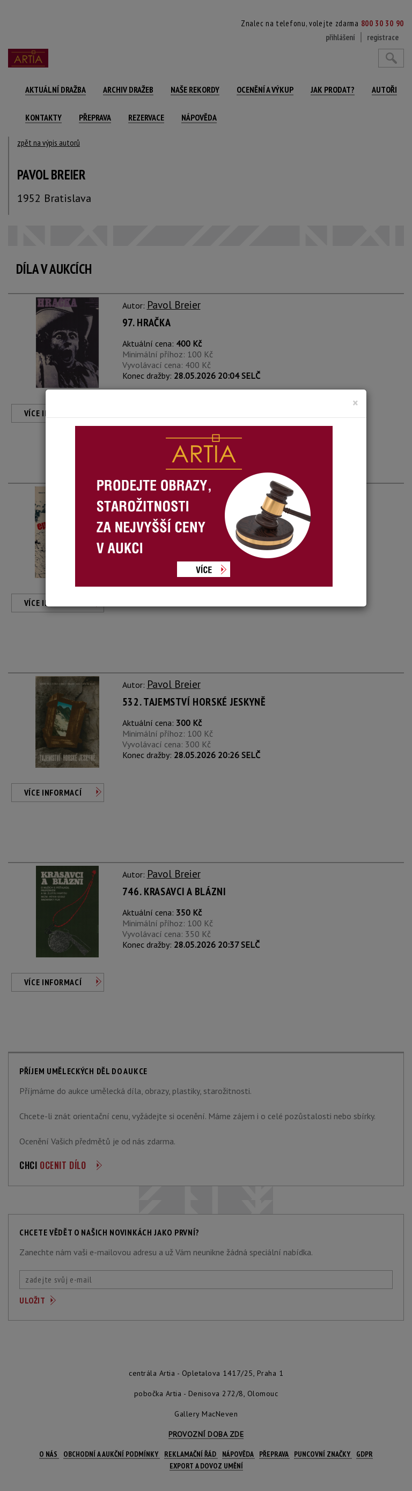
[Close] (355, 402)
